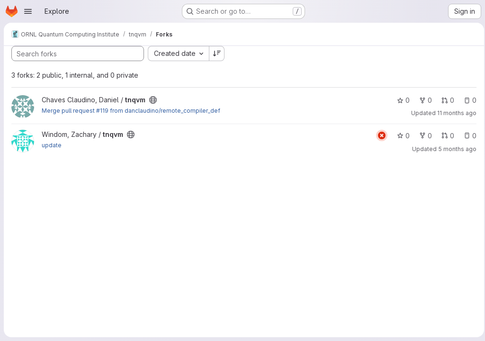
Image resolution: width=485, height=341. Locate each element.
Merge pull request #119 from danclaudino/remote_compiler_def (131, 110)
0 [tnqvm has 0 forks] (422, 100)
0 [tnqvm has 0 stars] (400, 100)
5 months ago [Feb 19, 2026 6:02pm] (454, 149)
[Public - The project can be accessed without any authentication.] (153, 100)
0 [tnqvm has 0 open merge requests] (445, 100)
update (52, 145)
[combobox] (178, 53)
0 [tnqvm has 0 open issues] (467, 100)
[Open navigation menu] (28, 11)
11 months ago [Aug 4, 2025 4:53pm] (454, 113)
